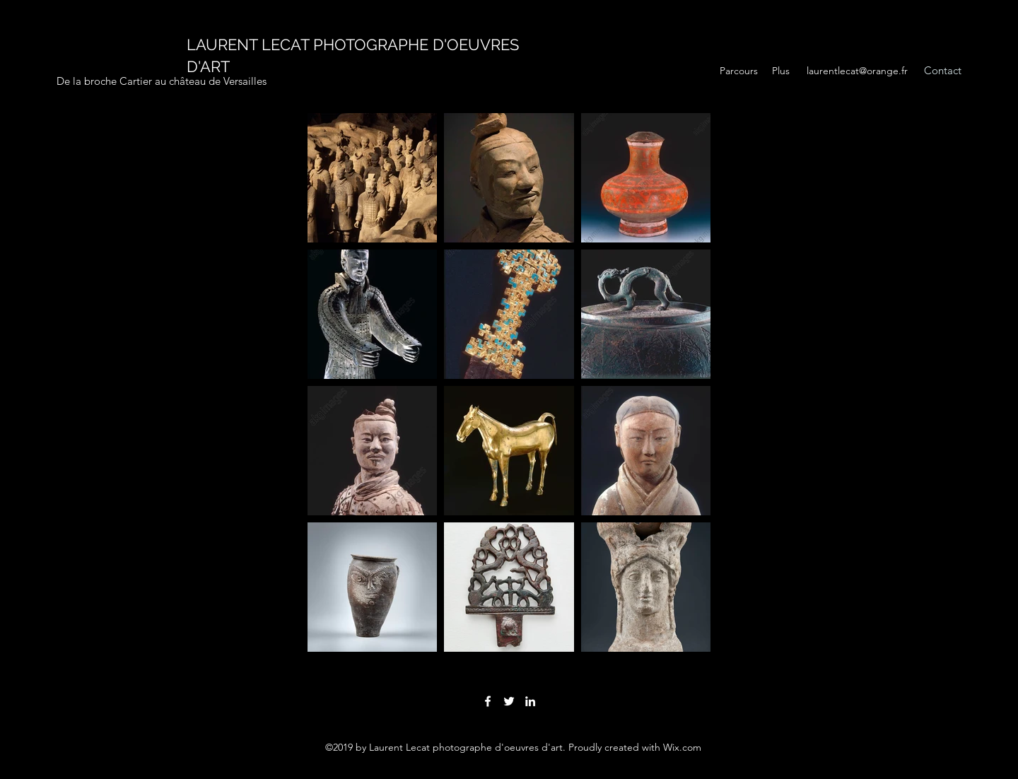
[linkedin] (530, 701)
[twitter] (509, 701)
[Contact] (942, 71)
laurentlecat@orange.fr (857, 70)
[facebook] (488, 701)
